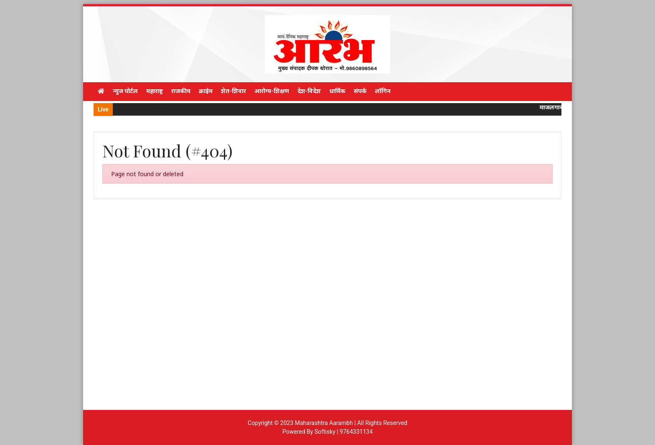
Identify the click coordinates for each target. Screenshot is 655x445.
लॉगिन (383, 91)
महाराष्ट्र (154, 91)
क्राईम (206, 91)
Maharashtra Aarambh (324, 423)
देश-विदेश (309, 91)
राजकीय (180, 91)
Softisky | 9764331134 (344, 431)
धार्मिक (337, 91)
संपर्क (360, 91)
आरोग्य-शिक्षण (271, 91)
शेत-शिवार (233, 91)
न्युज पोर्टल (125, 91)
